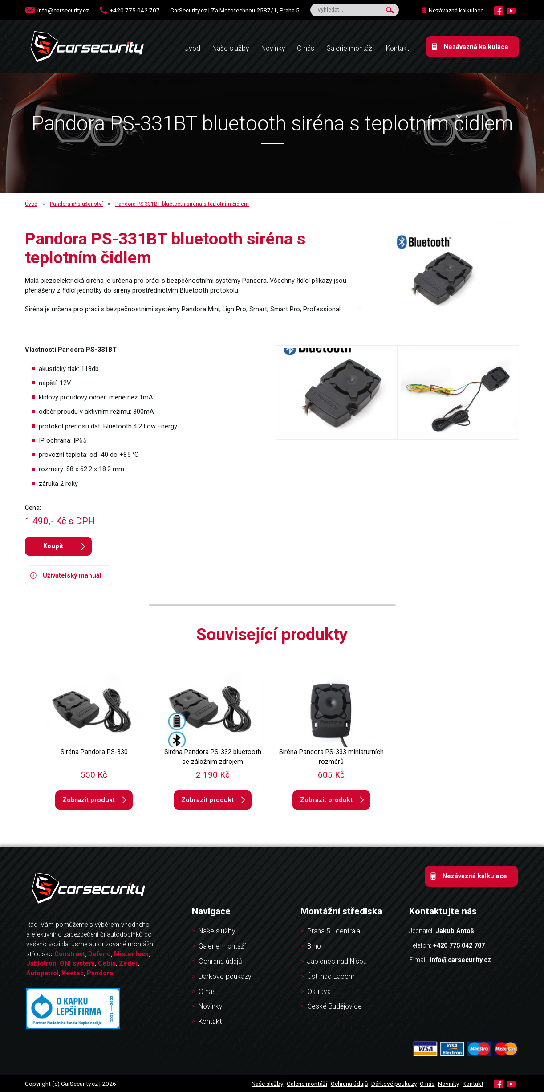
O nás (305, 49)
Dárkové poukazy (225, 977)
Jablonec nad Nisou (337, 962)
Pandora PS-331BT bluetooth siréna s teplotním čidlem (182, 204)
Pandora (100, 973)
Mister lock (131, 954)
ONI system (77, 963)
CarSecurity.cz (188, 10)
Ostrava (319, 992)
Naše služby (230, 49)
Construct (69, 954)
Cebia (107, 963)
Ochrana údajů (220, 962)
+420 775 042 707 (135, 10)
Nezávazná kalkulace (456, 10)
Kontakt (397, 49)
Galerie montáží (349, 49)
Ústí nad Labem (331, 977)
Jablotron (41, 963)
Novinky (273, 49)
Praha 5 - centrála (333, 931)
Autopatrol (42, 973)
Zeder (128, 963)
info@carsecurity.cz (63, 10)
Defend (99, 954)
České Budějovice (334, 1006)
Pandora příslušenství (76, 204)
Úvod (31, 204)
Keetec (73, 973)
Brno (314, 946)
